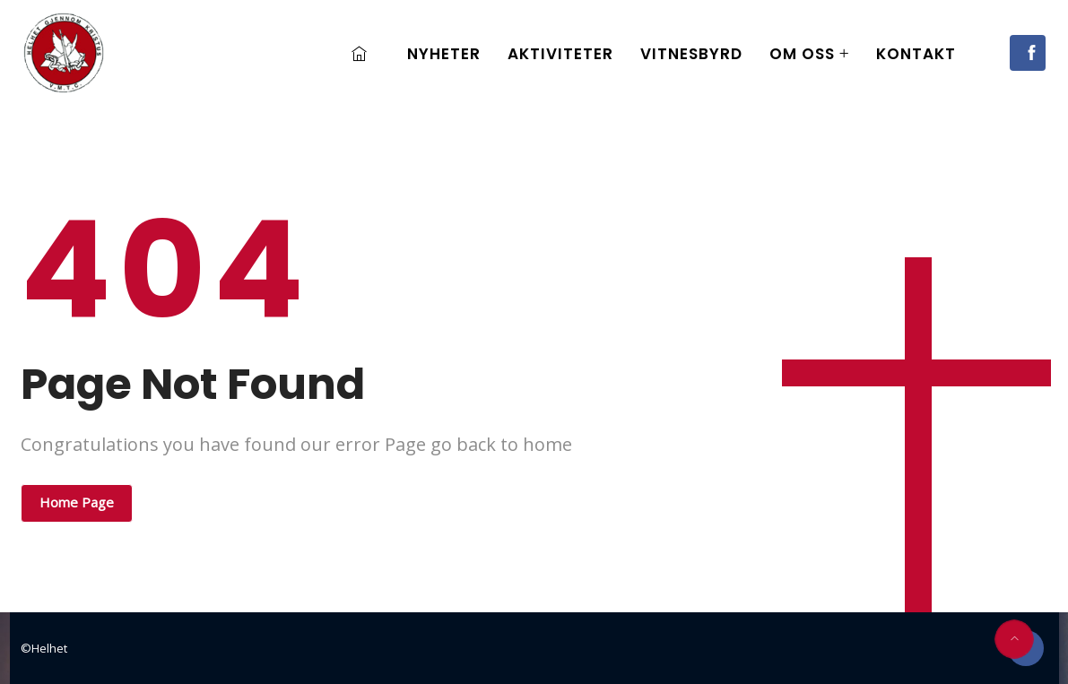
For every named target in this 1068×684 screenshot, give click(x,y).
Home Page (76, 502)
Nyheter (444, 54)
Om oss (802, 54)
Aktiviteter (560, 54)
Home (364, 54)
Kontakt (916, 54)
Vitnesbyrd (691, 54)
